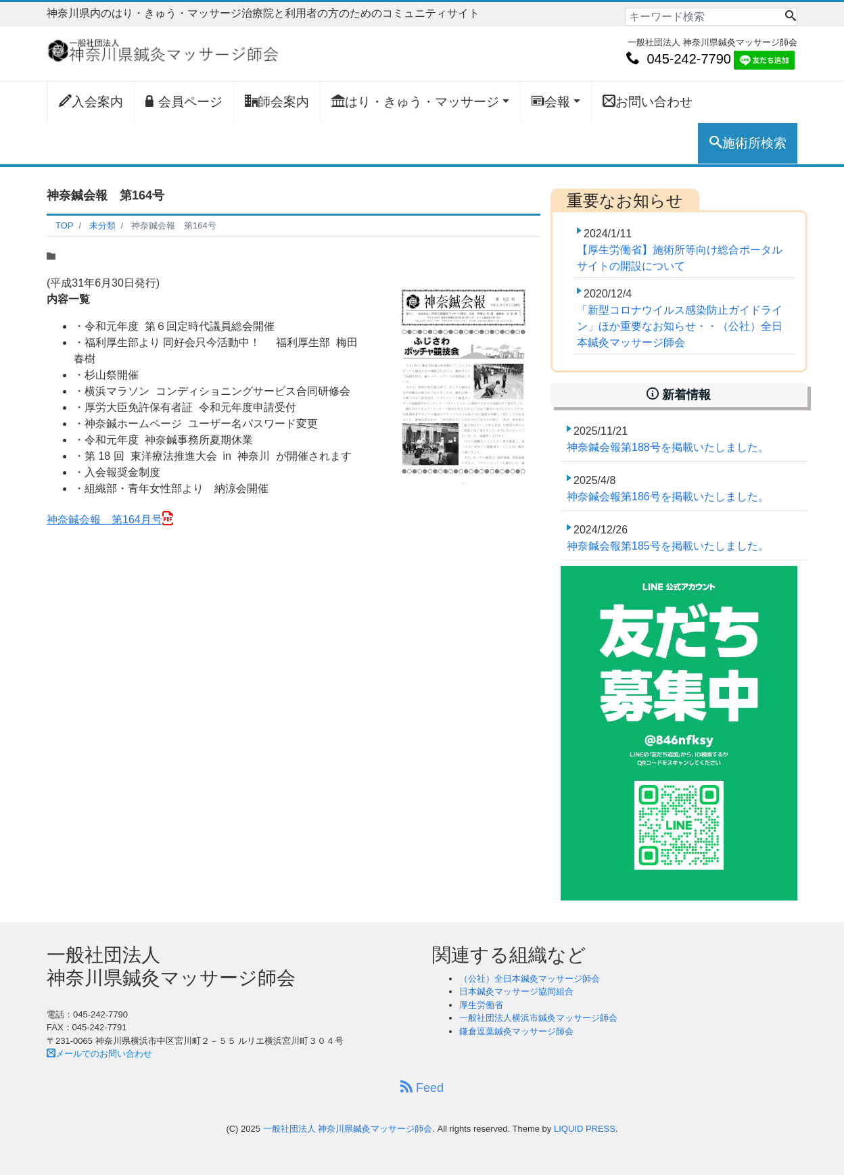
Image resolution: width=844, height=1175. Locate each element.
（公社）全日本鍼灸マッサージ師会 (529, 979)
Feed (422, 1087)
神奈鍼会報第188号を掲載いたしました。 (668, 447)
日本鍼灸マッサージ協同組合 (516, 991)
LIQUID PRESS (584, 1129)
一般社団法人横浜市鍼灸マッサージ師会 (538, 1018)
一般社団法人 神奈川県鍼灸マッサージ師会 (348, 1129)
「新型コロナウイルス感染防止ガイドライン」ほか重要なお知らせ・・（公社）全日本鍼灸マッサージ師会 (679, 326)
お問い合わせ (648, 101)
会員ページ (183, 101)
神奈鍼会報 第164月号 (104, 519)
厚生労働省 (481, 1005)
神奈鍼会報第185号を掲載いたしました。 (668, 546)
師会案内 (277, 101)
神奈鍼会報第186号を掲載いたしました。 (668, 496)
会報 (551, 101)
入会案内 (91, 101)
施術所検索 (748, 142)
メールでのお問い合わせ (99, 1054)
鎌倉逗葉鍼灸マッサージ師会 (516, 1031)
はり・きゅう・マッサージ (415, 101)
